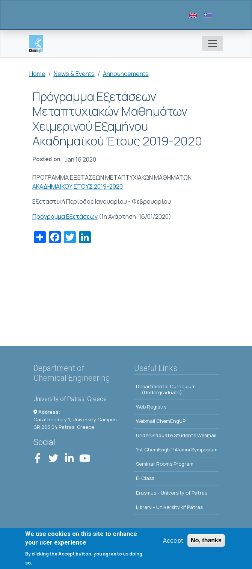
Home (37, 74)
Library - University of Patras (169, 507)
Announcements (126, 74)
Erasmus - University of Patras (171, 492)
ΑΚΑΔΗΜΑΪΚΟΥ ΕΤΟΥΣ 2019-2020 (77, 186)
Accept (173, 543)
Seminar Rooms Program (164, 463)
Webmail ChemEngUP (161, 421)
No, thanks (206, 543)
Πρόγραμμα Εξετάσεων (65, 216)
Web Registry (151, 406)
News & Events (74, 74)
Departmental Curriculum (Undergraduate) (166, 389)
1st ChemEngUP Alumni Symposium (176, 449)
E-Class (145, 478)
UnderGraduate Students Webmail (176, 435)
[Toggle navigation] (212, 43)
